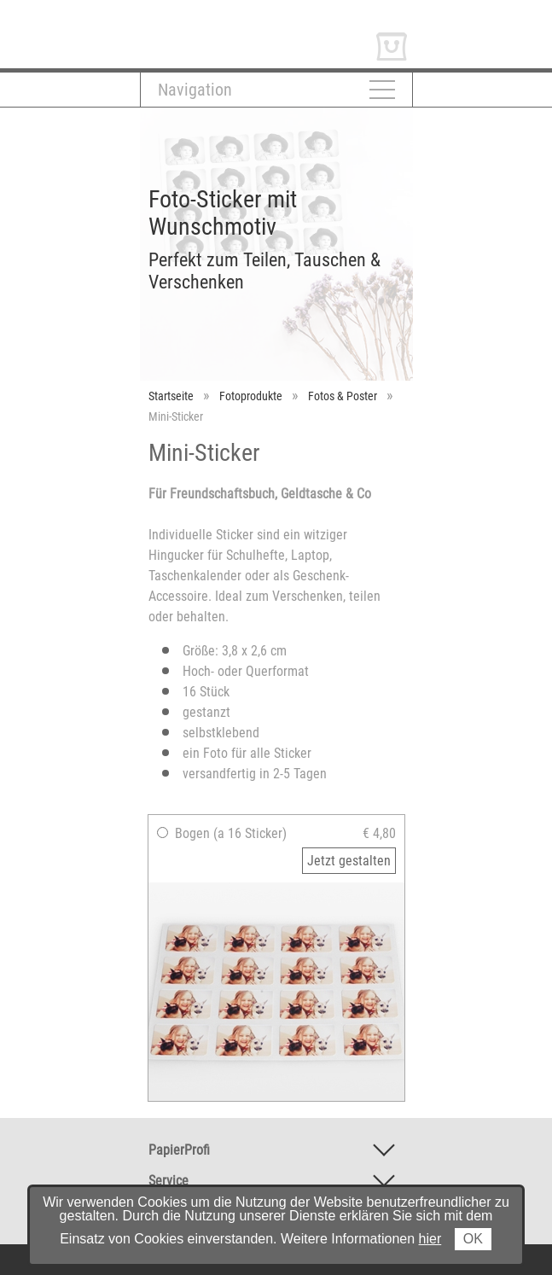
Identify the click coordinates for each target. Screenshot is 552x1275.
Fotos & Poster (342, 396)
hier (430, 1238)
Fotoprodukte (250, 396)
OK (473, 1238)
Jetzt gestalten (349, 861)
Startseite (171, 396)
